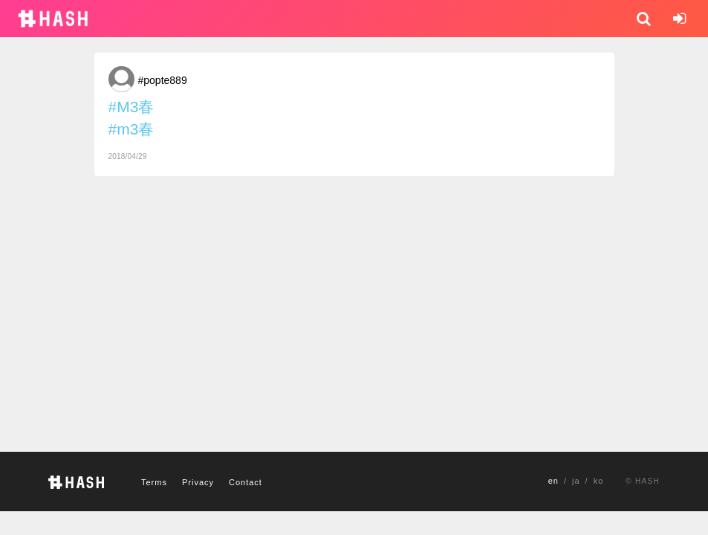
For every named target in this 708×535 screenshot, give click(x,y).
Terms (154, 482)
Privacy (198, 482)
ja (576, 480)
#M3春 (131, 106)
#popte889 (162, 80)
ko (599, 480)
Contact (245, 482)
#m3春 (131, 128)
